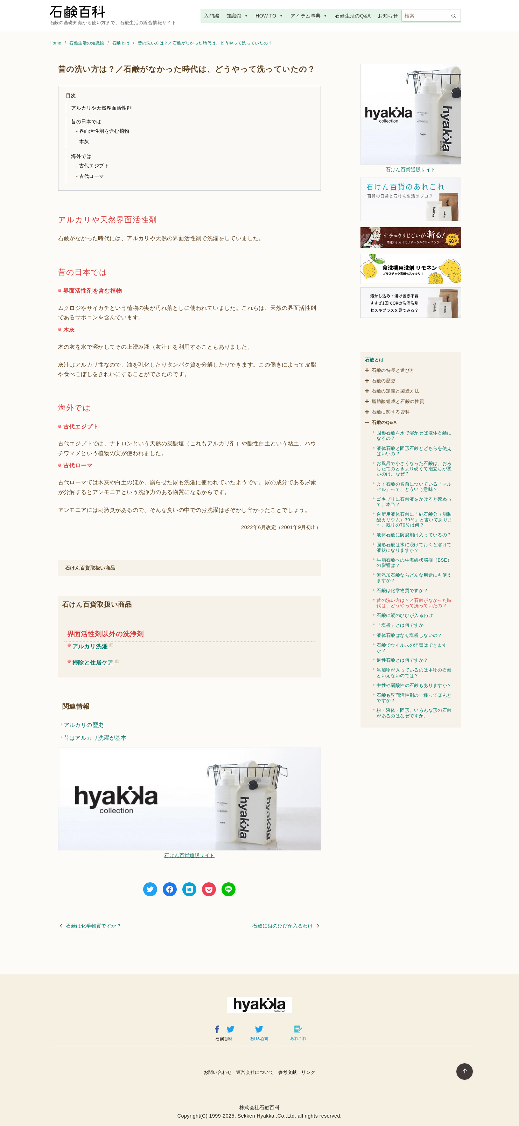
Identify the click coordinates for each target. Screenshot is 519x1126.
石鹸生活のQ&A (353, 16)
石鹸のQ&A (384, 422)
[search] (453, 16)
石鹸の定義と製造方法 (396, 391)
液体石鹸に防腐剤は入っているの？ (414, 534)
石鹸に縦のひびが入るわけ (282, 926)
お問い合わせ (218, 1072)
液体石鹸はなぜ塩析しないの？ (409, 635)
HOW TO (269, 16)
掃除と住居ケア (93, 661)
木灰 (84, 141)
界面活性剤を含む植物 (104, 131)
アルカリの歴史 (84, 725)
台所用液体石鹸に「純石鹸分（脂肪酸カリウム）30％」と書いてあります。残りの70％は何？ (414, 519)
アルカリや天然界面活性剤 (101, 108)
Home (56, 43)
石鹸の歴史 (383, 380)
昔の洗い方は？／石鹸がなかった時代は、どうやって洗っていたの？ (205, 43)
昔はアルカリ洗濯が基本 (95, 738)
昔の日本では (86, 121)
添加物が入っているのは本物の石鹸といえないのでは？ (414, 672)
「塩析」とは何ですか (400, 625)
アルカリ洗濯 (90, 645)
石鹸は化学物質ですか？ (93, 926)
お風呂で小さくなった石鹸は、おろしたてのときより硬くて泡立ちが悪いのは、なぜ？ (414, 469)
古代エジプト (94, 165)
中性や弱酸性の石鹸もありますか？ (414, 685)
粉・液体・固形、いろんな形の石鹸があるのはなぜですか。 (414, 713)
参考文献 (287, 1072)
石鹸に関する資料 (391, 412)
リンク (308, 1072)
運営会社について (255, 1072)
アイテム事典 (309, 16)
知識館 (237, 16)
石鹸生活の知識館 (87, 43)
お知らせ (388, 16)
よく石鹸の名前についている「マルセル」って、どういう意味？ (414, 486)
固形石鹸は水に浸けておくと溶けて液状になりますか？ (414, 547)
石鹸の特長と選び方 (393, 370)
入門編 (211, 16)
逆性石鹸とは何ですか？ (402, 660)
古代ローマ (91, 176)
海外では (81, 156)
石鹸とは (121, 43)
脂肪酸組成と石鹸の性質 (398, 401)
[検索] (431, 16)
